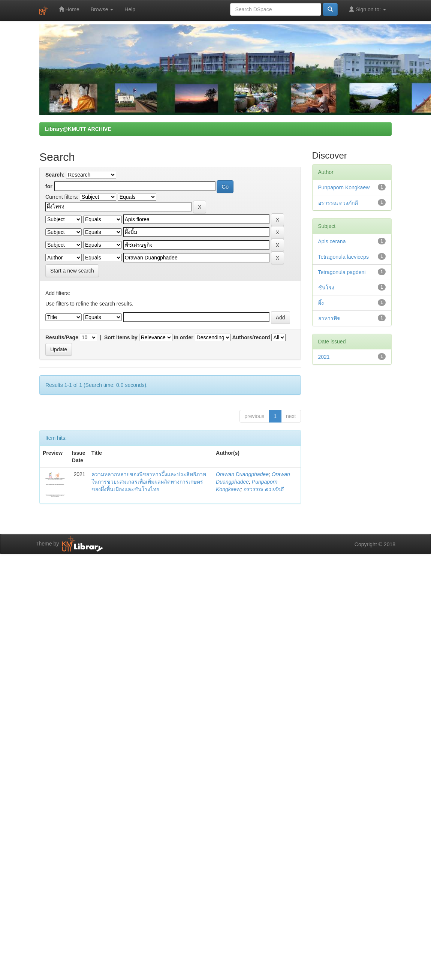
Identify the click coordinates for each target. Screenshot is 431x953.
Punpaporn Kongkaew (344, 187)
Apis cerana (332, 241)
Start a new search (72, 271)
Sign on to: (367, 9)
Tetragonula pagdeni (342, 272)
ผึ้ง (321, 303)
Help (129, 9)
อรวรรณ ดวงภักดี (263, 489)
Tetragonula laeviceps (343, 257)
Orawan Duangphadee (242, 474)
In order (183, 337)
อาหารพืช (329, 318)
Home (69, 9)
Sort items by (121, 337)
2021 (324, 357)
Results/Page (61, 337)
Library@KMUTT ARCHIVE (78, 129)
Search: (54, 175)
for (48, 186)
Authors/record (251, 337)
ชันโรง (326, 288)
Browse (102, 9)
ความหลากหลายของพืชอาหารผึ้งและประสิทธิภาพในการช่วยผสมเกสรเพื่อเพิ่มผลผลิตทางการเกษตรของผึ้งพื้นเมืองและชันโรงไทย (148, 481)
